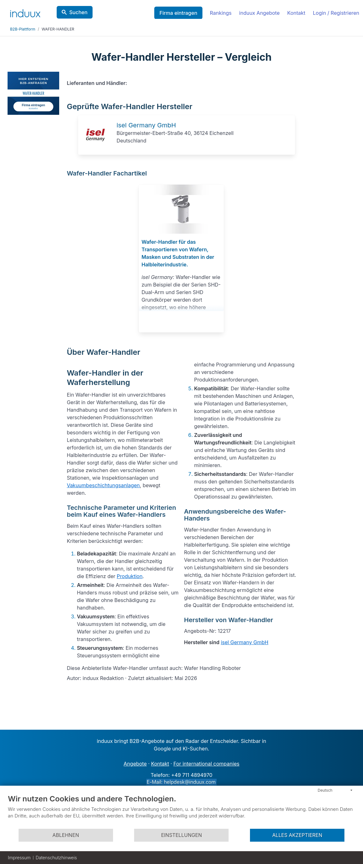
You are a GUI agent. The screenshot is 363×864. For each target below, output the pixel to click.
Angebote (135, 764)
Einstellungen (181, 835)
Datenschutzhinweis (56, 857)
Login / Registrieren (336, 13)
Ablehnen (66, 835)
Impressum (19, 857)
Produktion (130, 576)
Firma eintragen (178, 13)
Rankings (221, 13)
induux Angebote (259, 13)
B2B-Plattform (22, 29)
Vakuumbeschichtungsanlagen (103, 485)
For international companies (206, 764)
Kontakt (296, 13)
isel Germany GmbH (146, 125)
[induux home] (25, 12)
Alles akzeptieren (297, 835)
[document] (181, 811)
